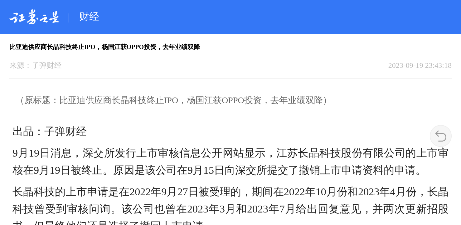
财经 (89, 16)
